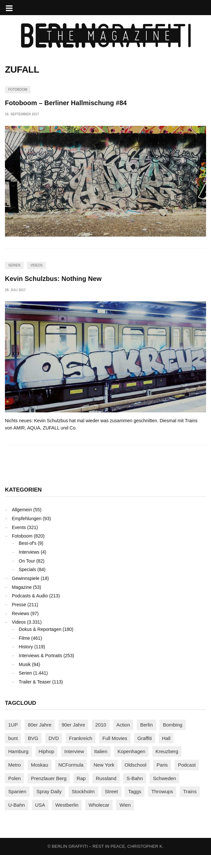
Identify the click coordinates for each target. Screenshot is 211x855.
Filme (24, 638)
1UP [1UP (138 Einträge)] (13, 725)
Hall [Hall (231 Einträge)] (166, 738)
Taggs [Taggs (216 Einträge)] (134, 791)
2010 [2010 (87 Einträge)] (100, 725)
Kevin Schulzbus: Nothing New (53, 278)
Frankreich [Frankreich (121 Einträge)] (80, 738)
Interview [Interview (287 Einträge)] (74, 751)
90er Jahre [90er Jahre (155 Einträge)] (73, 725)
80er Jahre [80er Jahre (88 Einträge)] (40, 725)
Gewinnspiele (25, 578)
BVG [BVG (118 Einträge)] (33, 738)
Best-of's (27, 543)
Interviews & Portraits (40, 655)
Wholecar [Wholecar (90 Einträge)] (99, 805)
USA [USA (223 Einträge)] (40, 805)
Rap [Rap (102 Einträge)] (81, 778)
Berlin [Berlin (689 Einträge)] (146, 725)
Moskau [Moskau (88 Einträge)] (39, 765)
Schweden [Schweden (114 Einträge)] (164, 778)
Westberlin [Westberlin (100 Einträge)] (66, 805)
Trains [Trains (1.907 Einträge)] (190, 791)
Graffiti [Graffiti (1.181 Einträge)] (144, 738)
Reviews (20, 613)
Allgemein (22, 509)
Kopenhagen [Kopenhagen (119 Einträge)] (131, 751)
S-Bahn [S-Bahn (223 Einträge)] (134, 778)
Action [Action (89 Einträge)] (123, 725)
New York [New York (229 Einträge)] (104, 765)
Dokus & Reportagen (40, 629)
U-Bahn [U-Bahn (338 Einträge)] (16, 805)
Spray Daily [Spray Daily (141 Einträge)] (49, 791)
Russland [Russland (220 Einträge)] (106, 778)
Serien (14, 265)
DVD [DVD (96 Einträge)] (54, 738)
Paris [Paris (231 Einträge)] (162, 765)
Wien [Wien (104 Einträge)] (125, 805)
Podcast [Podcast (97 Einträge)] (187, 765)
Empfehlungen (26, 518)
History (26, 646)
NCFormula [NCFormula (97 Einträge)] (71, 765)
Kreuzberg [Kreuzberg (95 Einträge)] (167, 751)
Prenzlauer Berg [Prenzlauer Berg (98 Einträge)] (48, 778)
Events (19, 527)
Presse (19, 604)
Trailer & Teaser (35, 681)
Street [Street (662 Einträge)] (111, 791)
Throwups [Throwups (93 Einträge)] (162, 791)
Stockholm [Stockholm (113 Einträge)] (83, 791)
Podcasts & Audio (30, 595)
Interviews (29, 552)
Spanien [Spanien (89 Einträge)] (17, 791)
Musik (25, 664)
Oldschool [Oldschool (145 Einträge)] (136, 765)
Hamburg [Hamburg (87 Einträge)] (18, 751)
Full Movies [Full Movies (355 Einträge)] (114, 738)
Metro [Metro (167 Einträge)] (14, 765)
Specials (27, 569)
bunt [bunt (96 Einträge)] (13, 738)
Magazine (22, 587)
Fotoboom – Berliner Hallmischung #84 (66, 102)
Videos (36, 265)
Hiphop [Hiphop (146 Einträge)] (46, 751)
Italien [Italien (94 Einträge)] (100, 751)
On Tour (27, 561)
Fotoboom (17, 89)
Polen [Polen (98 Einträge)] (14, 778)
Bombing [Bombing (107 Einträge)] (172, 725)
